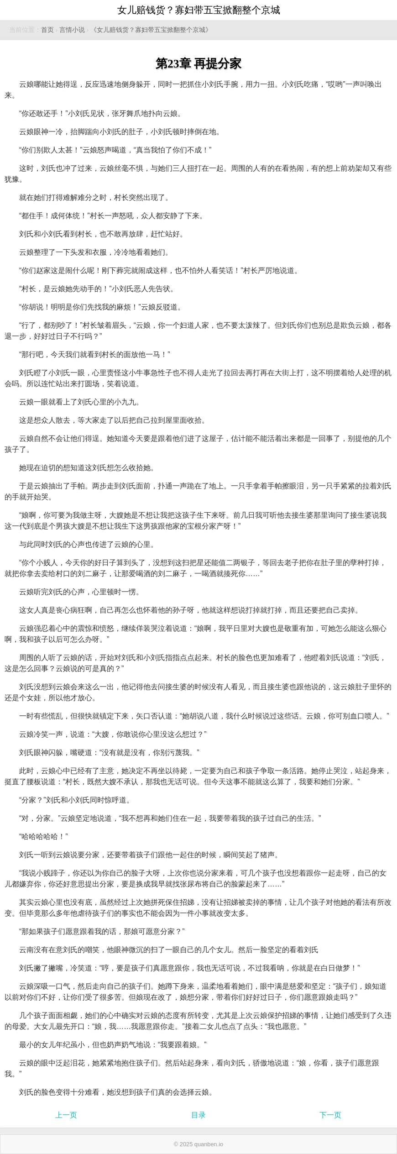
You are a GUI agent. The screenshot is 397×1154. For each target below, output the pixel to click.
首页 (47, 29)
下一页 (330, 1115)
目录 (198, 1115)
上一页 (66, 1115)
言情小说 (72, 29)
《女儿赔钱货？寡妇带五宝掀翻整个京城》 (151, 29)
